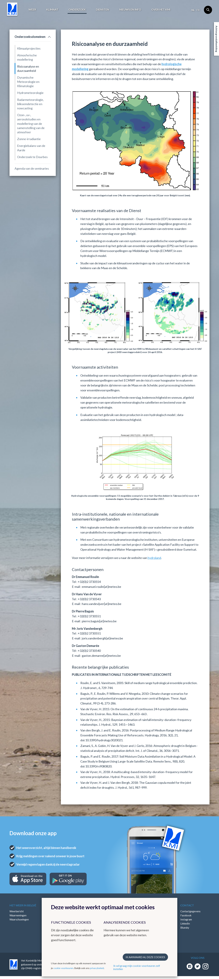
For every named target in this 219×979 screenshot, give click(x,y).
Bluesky (184, 927)
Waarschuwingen (19, 919)
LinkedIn (185, 923)
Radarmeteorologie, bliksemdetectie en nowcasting (30, 104)
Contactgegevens (190, 911)
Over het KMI (160, 9)
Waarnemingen (17, 915)
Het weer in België (22, 905)
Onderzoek (77, 9)
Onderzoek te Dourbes (32, 157)
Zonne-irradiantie (29, 139)
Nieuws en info (130, 9)
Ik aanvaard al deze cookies (145, 957)
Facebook (185, 915)
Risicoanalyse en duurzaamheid (28, 68)
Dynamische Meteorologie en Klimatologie (28, 82)
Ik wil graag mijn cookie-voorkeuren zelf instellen (136, 967)
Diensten (102, 9)
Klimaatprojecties (29, 48)
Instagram (186, 919)
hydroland (154, 558)
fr (198, 10)
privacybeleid (97, 968)
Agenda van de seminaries (32, 168)
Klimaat (52, 9)
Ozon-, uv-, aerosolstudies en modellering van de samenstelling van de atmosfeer (31, 123)
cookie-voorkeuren (63, 968)
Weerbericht (16, 911)
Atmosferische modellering (27, 57)
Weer (32, 9)
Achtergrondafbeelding (216, 39)
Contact (187, 905)
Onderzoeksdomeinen (30, 37)
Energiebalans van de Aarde (31, 148)
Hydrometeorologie (30, 93)
